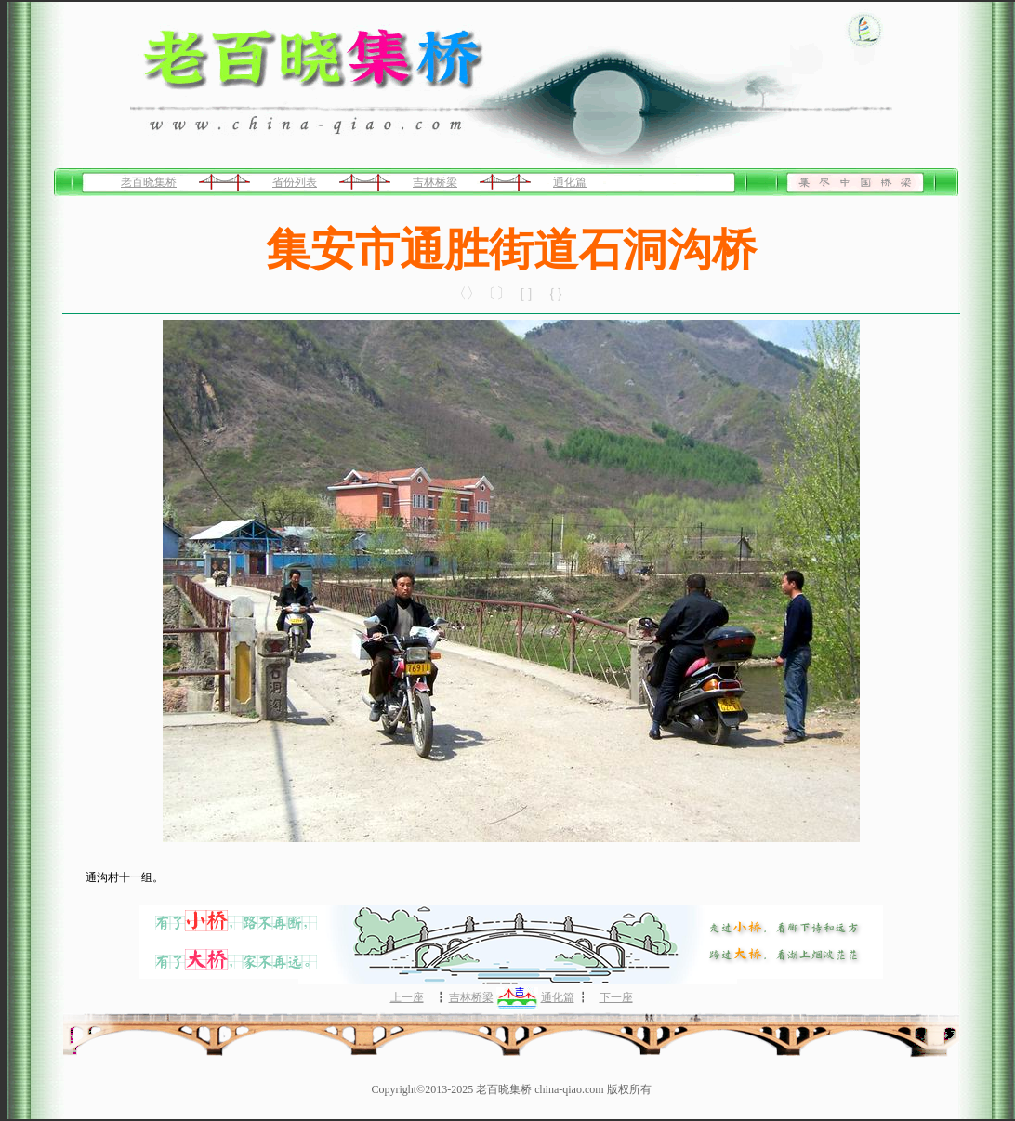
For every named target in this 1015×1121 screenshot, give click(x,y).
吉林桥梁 (435, 182)
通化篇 (570, 182)
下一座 (616, 997)
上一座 (407, 997)
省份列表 (294, 182)
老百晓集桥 (149, 182)
